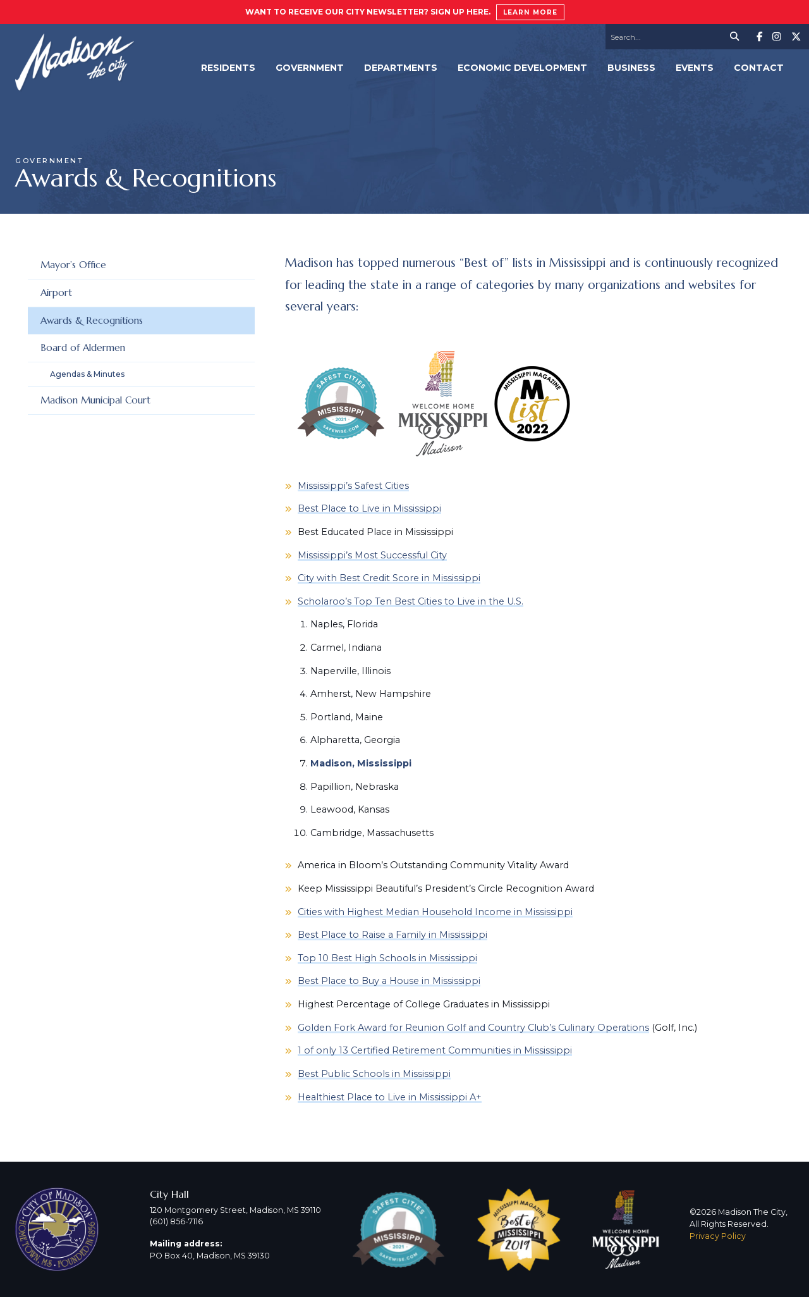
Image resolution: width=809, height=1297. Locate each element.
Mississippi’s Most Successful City (372, 555)
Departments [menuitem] (400, 67)
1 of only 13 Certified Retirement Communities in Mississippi (435, 1050)
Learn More (530, 12)
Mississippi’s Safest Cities (353, 485)
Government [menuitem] (310, 67)
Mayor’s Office (73, 265)
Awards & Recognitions (91, 320)
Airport (56, 292)
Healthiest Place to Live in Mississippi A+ (390, 1097)
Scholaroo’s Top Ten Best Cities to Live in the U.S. (410, 601)
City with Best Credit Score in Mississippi (389, 578)
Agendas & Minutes (87, 374)
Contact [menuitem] (759, 67)
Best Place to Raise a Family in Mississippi (392, 934)
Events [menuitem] (695, 67)
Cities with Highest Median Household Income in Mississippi (435, 912)
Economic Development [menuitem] (522, 67)
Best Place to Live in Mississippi (369, 508)
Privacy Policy (718, 1236)
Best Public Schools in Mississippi (374, 1073)
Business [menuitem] (631, 67)
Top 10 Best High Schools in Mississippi (387, 958)
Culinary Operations (603, 1027)
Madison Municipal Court (95, 400)
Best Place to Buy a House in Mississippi (389, 981)
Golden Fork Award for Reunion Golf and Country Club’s (428, 1027)
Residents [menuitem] (228, 67)
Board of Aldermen (82, 347)
